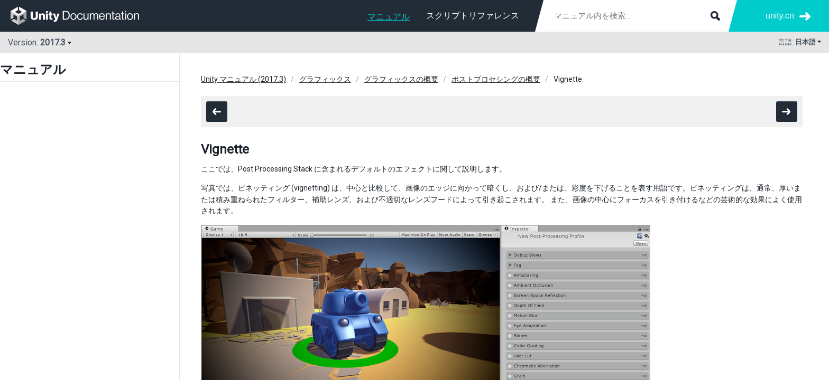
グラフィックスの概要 (401, 79)
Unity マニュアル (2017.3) (243, 79)
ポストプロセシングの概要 (496, 79)
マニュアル (388, 16)
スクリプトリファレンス (472, 15)
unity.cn (780, 15)
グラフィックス (325, 79)
